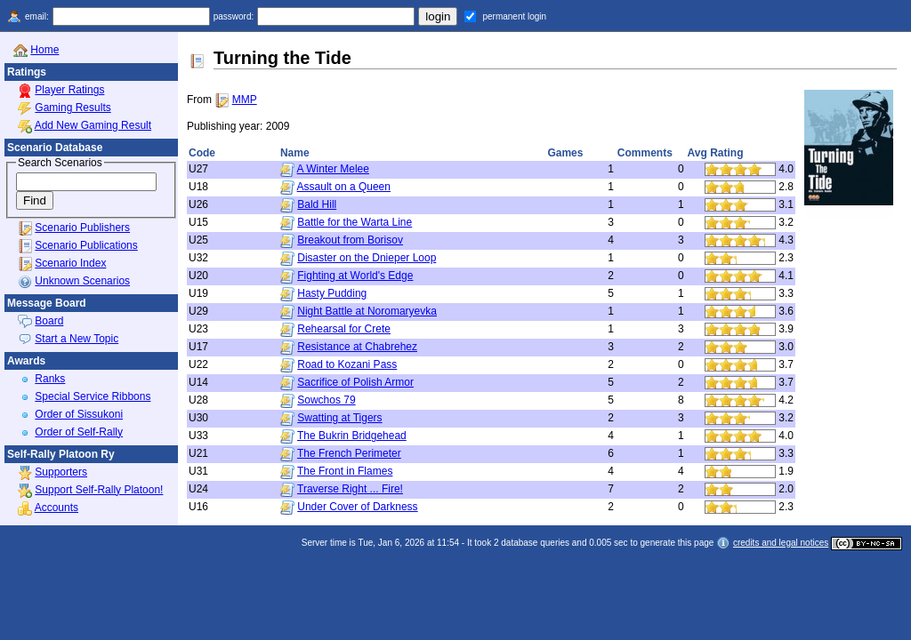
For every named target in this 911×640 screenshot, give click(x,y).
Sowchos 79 (326, 400)
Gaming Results (72, 107)
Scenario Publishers (82, 227)
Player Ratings (69, 90)
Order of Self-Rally (79, 432)
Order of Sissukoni (79, 414)
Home (44, 50)
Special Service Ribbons (92, 396)
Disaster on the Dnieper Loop (366, 258)
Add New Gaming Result (93, 125)
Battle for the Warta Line (354, 222)
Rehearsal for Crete (344, 329)
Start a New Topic (76, 338)
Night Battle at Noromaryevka (367, 311)
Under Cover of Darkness (357, 506)
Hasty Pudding (332, 293)
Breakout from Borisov (350, 240)
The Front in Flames (344, 471)
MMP (244, 99)
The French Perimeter (349, 453)
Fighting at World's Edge (355, 275)
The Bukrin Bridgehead (352, 435)
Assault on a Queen (344, 186)
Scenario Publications (86, 245)
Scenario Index (70, 263)
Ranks (50, 378)
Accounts (56, 507)
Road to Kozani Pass (347, 364)
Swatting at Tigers (339, 418)
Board (49, 321)
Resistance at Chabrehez (357, 346)
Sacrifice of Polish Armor (355, 382)
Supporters (61, 472)
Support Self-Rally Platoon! (99, 490)
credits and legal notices (780, 543)
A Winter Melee (333, 169)
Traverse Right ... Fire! (350, 489)
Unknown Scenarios (82, 281)
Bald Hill (316, 204)
